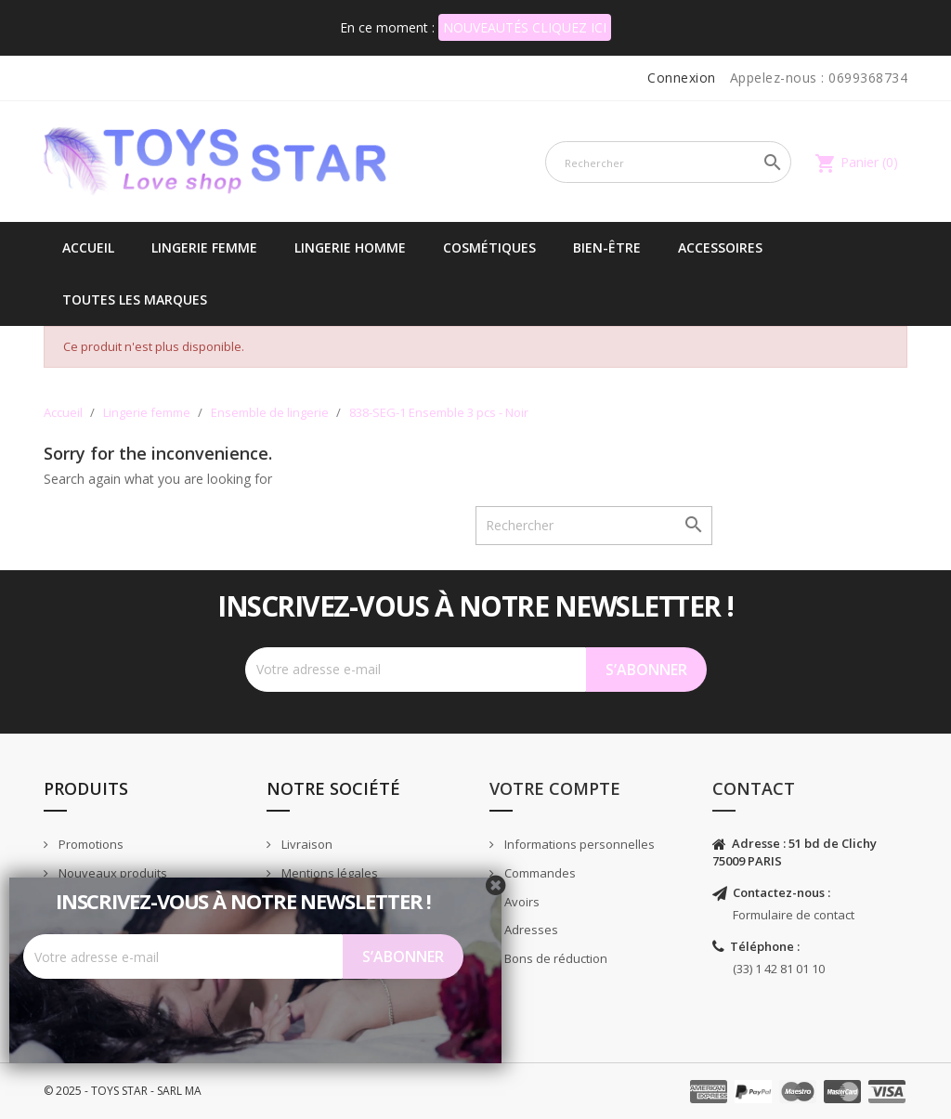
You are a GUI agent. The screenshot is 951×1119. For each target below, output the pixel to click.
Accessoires (720, 247)
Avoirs (521, 901)
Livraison (305, 844)
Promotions (90, 844)
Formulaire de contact (793, 914)
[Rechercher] (668, 162)
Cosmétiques (489, 247)
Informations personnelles (578, 844)
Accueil (88, 247)
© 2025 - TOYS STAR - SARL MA (123, 1091)
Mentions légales (328, 873)
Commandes (539, 873)
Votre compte (554, 788)
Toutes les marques (134, 299)
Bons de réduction (554, 958)
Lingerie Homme (350, 247)
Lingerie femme (204, 247)
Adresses (530, 929)
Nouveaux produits (111, 873)
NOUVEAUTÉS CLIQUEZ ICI (524, 27)
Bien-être (607, 247)
